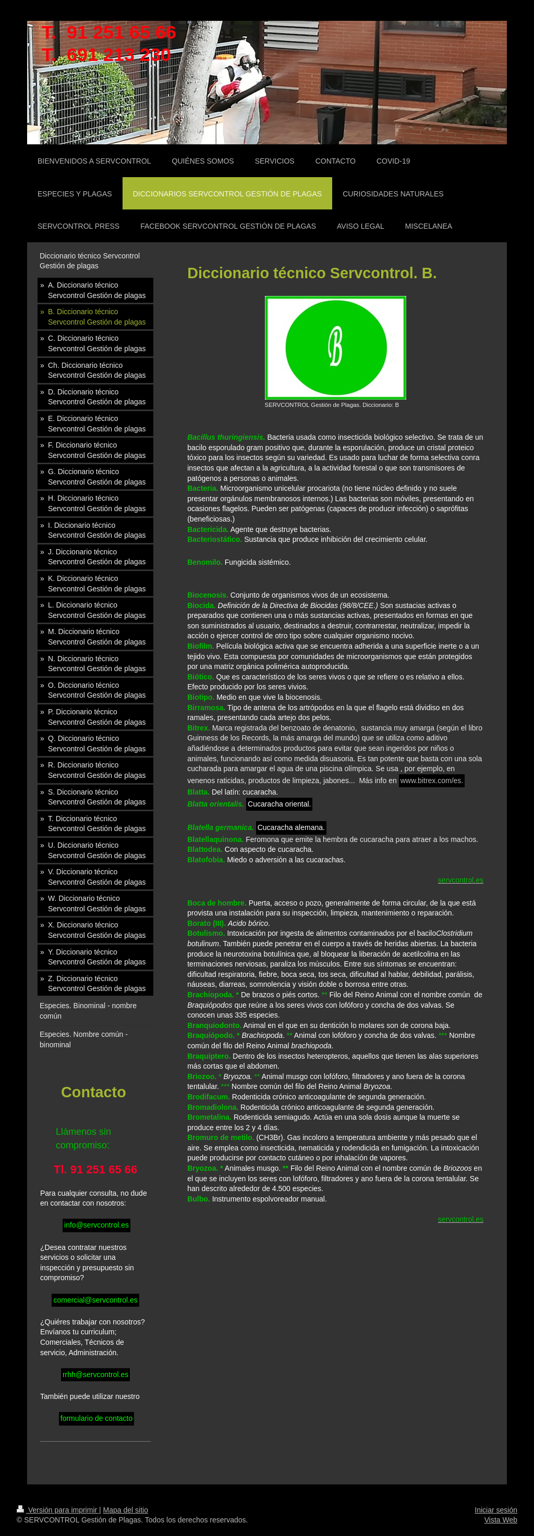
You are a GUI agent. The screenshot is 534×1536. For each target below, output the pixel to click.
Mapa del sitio (125, 1510)
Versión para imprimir (58, 1510)
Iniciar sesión (496, 1510)
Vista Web (500, 1520)
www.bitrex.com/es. (432, 780)
